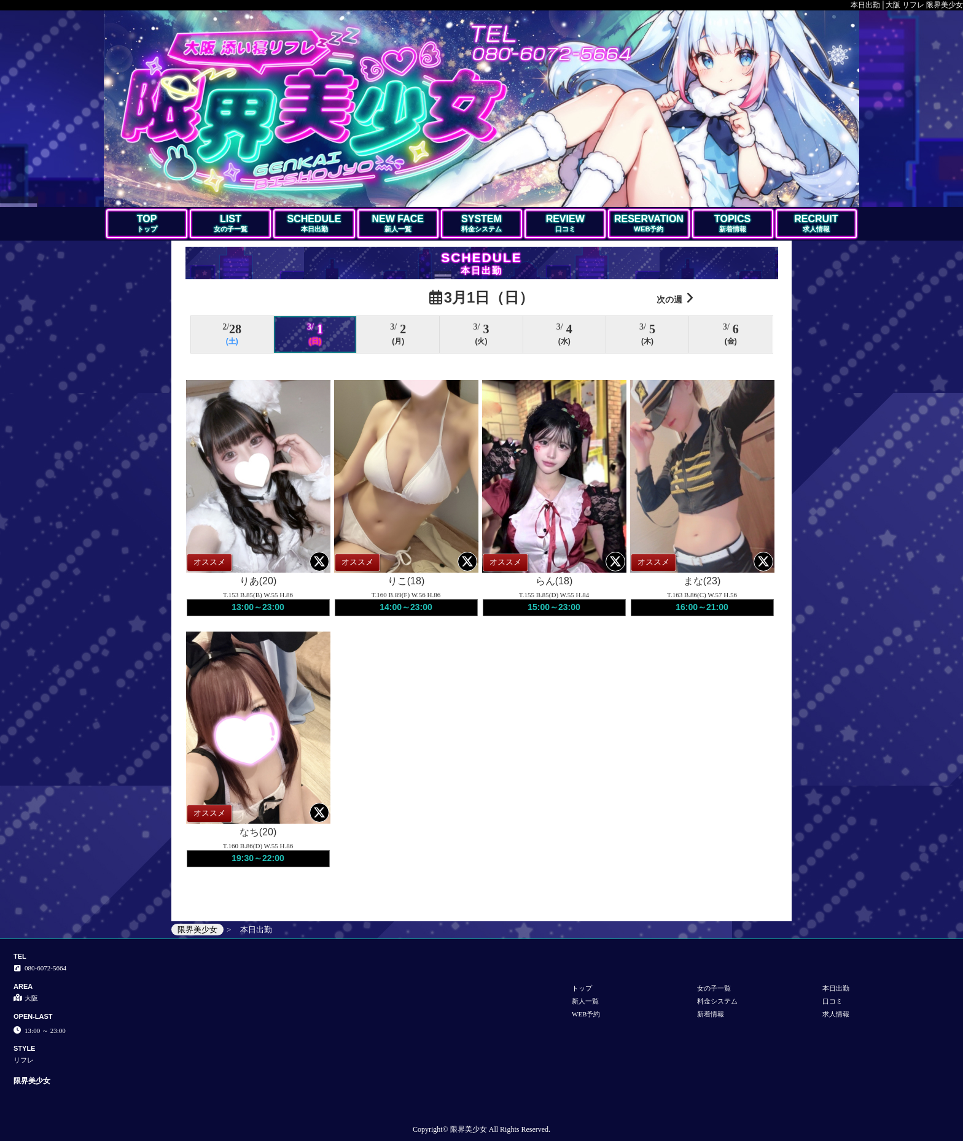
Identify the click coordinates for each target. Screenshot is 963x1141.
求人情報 (835, 1014)
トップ (582, 988)
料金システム (717, 1001)
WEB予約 (586, 1014)
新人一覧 (585, 1001)
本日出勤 (835, 988)
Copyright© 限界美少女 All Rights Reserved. (481, 1129)
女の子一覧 (714, 988)
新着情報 (710, 1014)
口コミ (832, 1001)
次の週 (675, 298)
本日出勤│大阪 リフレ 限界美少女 (907, 5)
